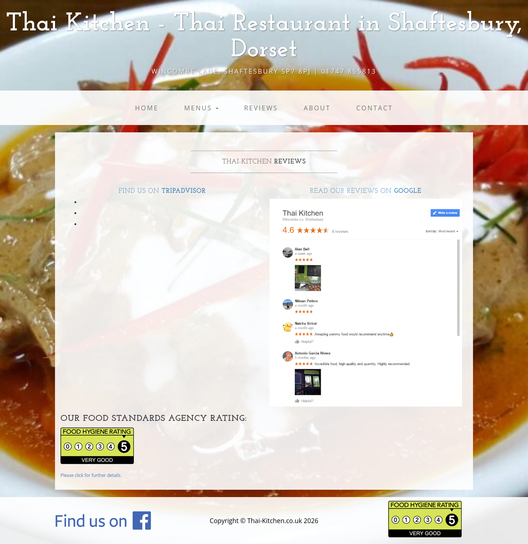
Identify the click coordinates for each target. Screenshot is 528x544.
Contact (374, 107)
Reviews (261, 107)
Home (146, 107)
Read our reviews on (366, 191)
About (317, 107)
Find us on (162, 191)
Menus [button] (201, 107)
